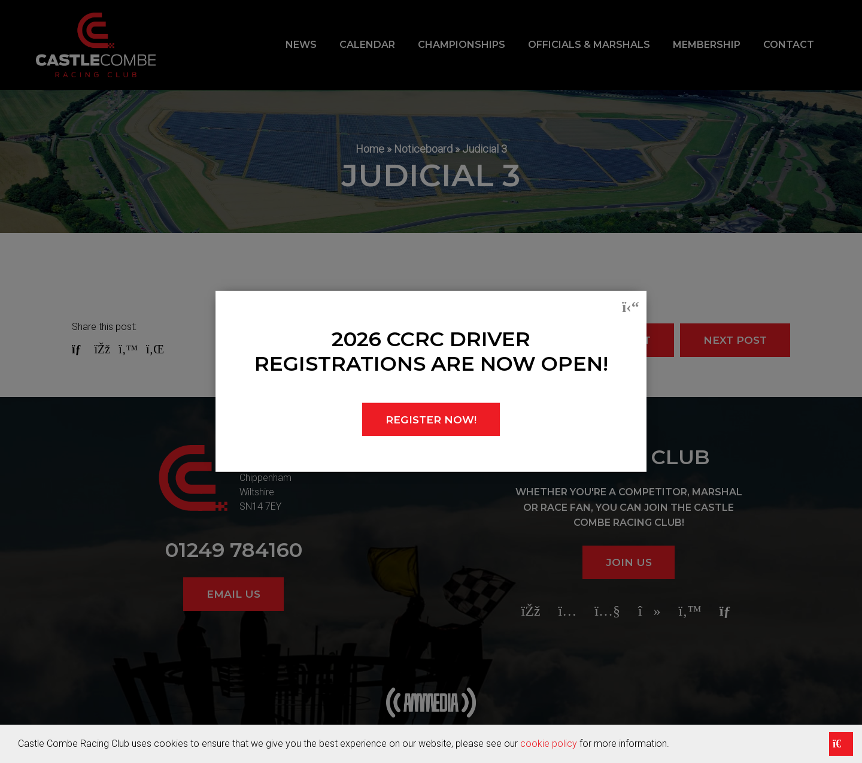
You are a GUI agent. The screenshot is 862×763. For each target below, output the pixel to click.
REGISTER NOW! (431, 419)
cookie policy (548, 743)
